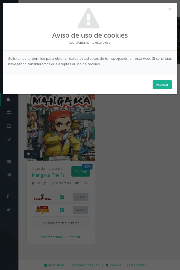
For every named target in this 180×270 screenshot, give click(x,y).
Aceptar (162, 84)
